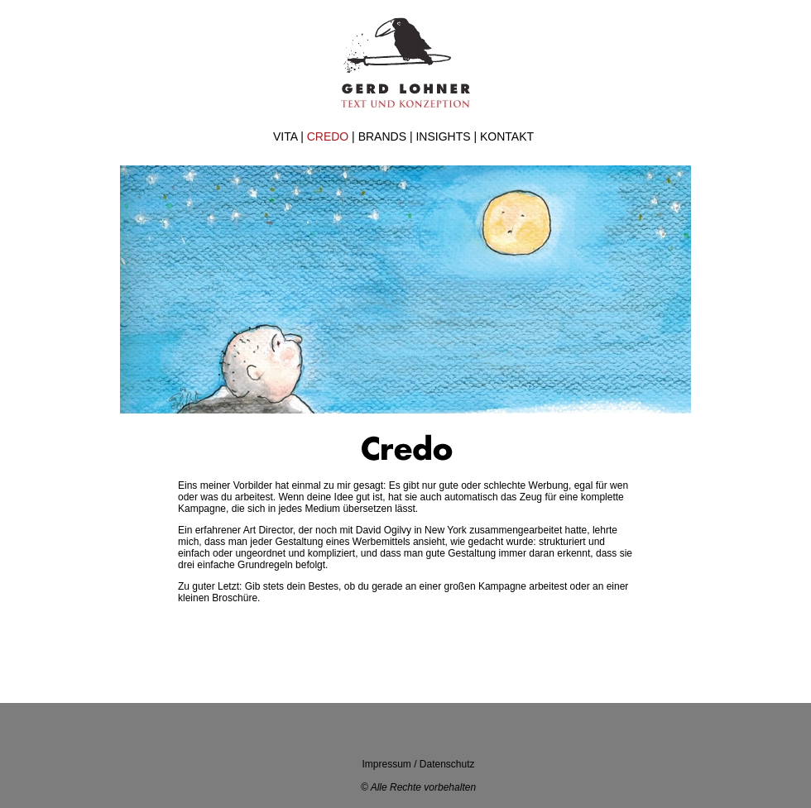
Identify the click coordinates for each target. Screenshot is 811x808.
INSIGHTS (442, 136)
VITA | (290, 136)
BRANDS (382, 136)
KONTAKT (507, 136)
